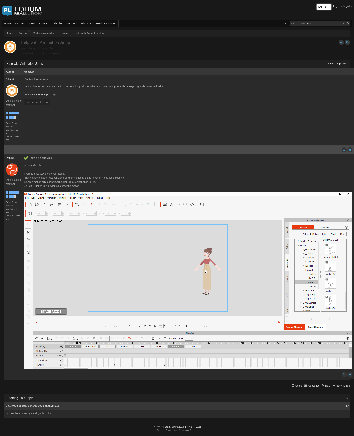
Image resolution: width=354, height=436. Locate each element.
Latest (31, 23)
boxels (36, 48)
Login (336, 6)
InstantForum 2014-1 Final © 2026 (182, 426)
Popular (43, 23)
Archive (23, 33)
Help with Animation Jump (90, 33)
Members (71, 23)
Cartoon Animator (43, 33)
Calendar (57, 23)
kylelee (10, 157)
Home (7, 23)
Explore (19, 23)
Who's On (86, 23)
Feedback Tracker (106, 23)
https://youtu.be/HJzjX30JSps (40, 94)
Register (347, 6)
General (64, 33)
